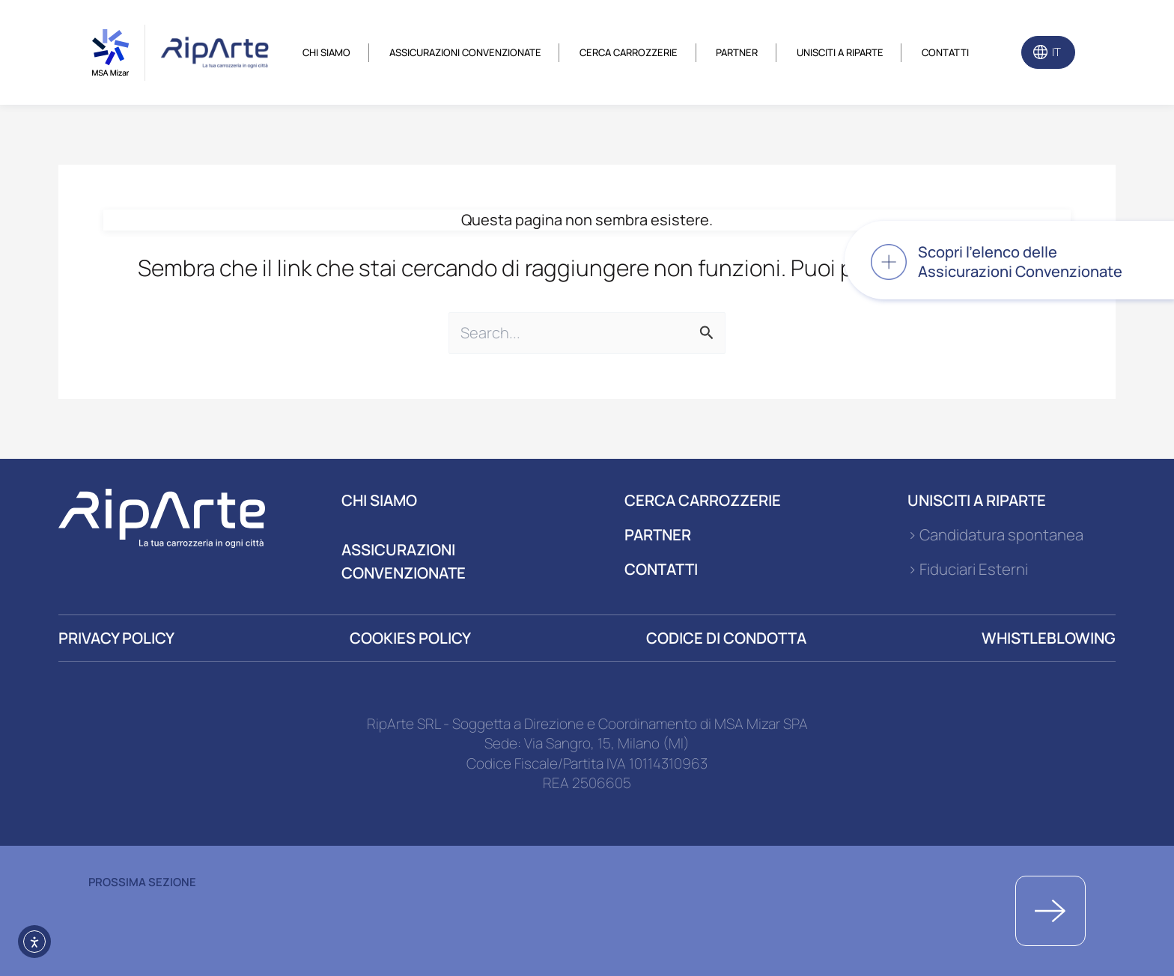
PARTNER (657, 534)
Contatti (945, 52)
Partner (737, 52)
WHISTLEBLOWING (1049, 637)
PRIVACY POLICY (116, 637)
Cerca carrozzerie (629, 52)
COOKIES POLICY (410, 637)
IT (1056, 52)
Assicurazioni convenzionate (465, 52)
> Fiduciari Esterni (967, 568)
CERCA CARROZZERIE (702, 499)
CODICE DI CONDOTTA (726, 637)
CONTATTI (661, 568)
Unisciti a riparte (840, 52)
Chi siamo (326, 52)
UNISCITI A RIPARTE (976, 499)
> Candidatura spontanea (995, 534)
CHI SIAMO (379, 499)
